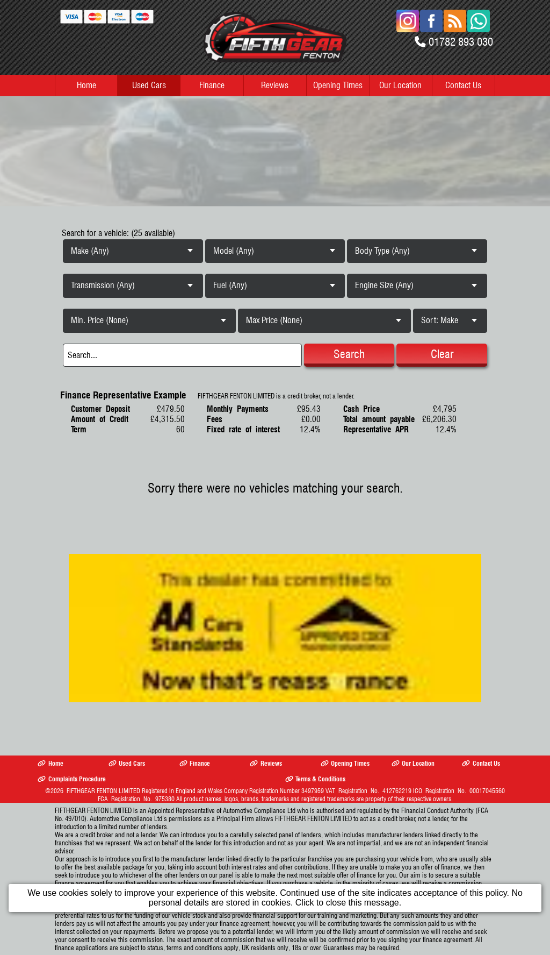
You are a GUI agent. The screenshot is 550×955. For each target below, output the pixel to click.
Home (86, 85)
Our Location (400, 85)
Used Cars (149, 85)
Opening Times (338, 85)
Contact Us (463, 85)
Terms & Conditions (315, 779)
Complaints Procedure (71, 779)
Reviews (274, 85)
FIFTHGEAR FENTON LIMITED (103, 791)
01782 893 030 (461, 41)
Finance (212, 85)
